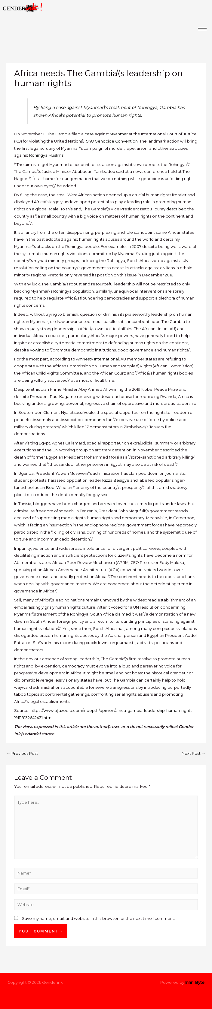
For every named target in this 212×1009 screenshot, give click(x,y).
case (89, 134)
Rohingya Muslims (46, 155)
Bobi (50, 487)
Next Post (193, 753)
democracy (133, 518)
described (176, 209)
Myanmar (119, 134)
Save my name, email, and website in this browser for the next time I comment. (98, 918)
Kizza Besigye (115, 480)
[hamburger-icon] (202, 29)
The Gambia (59, 134)
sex (104, 494)
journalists (175, 473)
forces (158, 525)
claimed (123, 614)
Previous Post (22, 753)
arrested (108, 503)
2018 (169, 275)
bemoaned (95, 419)
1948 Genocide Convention (111, 141)
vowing (37, 350)
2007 (136, 246)
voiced (151, 570)
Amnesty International (97, 359)
